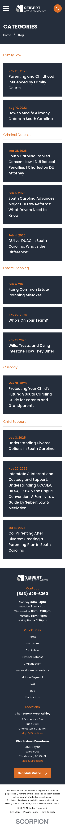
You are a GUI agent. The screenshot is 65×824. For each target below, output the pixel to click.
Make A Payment (32, 677)
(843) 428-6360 (32, 594)
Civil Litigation (32, 663)
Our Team (32, 643)
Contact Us (32, 697)
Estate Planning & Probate (32, 670)
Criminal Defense (32, 657)
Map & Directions (32, 733)
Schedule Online (32, 773)
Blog (32, 690)
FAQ (32, 684)
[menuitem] (15, 812)
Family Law (32, 650)
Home (32, 637)
